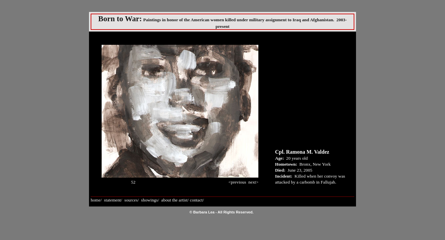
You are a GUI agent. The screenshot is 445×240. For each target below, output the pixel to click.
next (252, 182)
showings (149, 200)
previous (238, 182)
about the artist (174, 200)
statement (112, 200)
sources (130, 200)
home (96, 200)
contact (196, 200)
